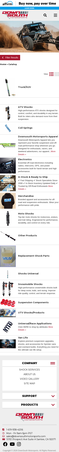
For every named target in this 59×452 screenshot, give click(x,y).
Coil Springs (25, 127)
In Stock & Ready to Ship (33, 177)
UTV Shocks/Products (31, 312)
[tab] (29, 363)
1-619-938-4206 (14, 429)
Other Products (27, 235)
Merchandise (26, 196)
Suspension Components (33, 302)
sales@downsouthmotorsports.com (26, 436)
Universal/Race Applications (35, 323)
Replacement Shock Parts (33, 255)
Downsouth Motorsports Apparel (38, 136)
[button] (45, 15)
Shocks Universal (28, 273)
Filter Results (10, 57)
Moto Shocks (26, 213)
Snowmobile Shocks (30, 284)
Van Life (23, 337)
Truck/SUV (24, 87)
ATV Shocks (25, 107)
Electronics (25, 159)
